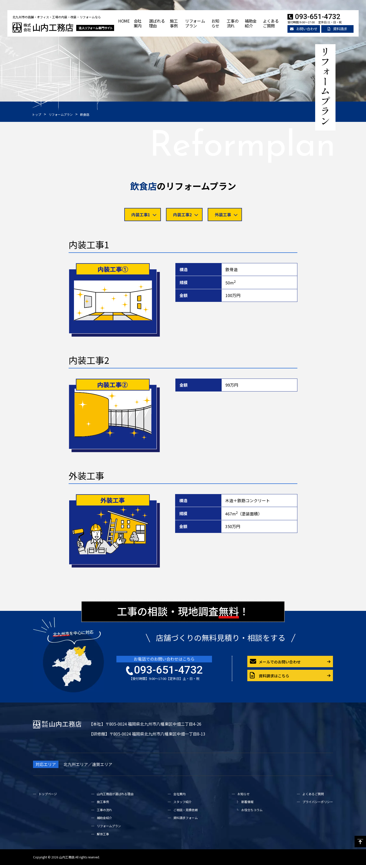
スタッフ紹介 (182, 801)
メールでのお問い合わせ (275, 661)
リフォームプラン (195, 23)
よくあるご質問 (271, 23)
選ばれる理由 (157, 23)
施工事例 (174, 23)
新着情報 (247, 801)
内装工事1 (144, 214)
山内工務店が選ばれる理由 (115, 794)
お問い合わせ (303, 28)
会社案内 (138, 23)
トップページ (48, 794)
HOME (124, 21)
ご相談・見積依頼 (185, 810)
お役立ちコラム (252, 810)
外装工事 (226, 214)
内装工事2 (185, 214)
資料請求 (337, 28)
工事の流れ (233, 23)
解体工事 (103, 834)
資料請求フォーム (185, 817)
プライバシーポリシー (317, 801)
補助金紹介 (251, 23)
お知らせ (215, 23)
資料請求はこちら (269, 675)
